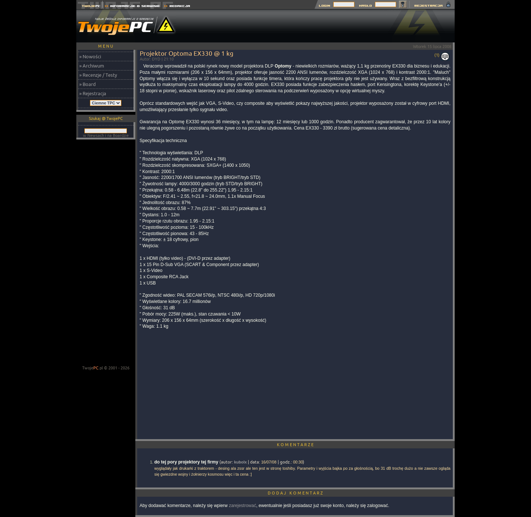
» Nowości (90, 56)
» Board (87, 84)
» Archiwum (91, 65)
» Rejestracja (92, 93)
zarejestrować (242, 505)
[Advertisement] (320, 25)
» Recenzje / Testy (98, 74)
